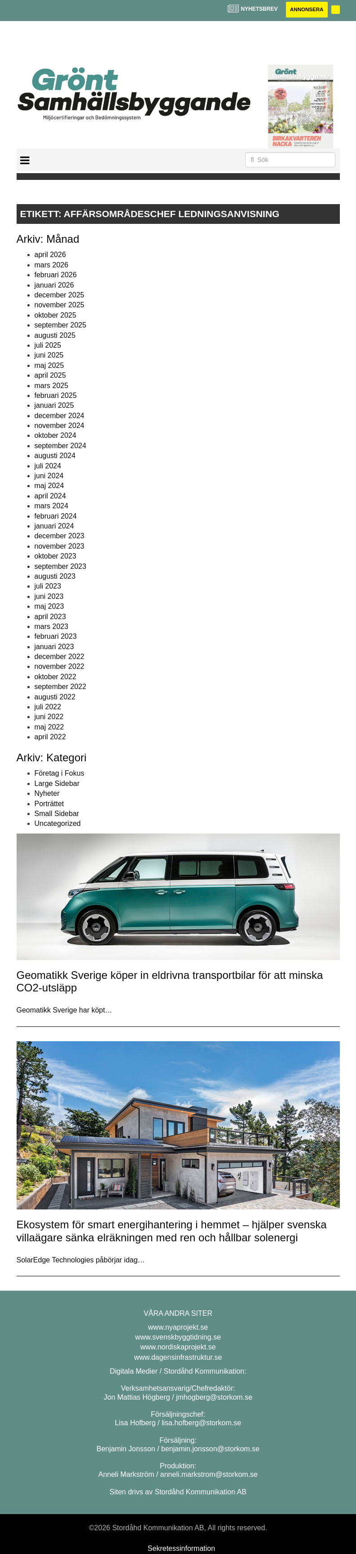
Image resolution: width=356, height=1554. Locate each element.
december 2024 (59, 415)
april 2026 (50, 255)
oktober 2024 (55, 436)
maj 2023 (49, 607)
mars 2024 (52, 506)
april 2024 (50, 496)
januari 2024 (54, 526)
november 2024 (59, 426)
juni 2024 (49, 476)
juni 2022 (49, 717)
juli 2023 (48, 586)
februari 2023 (56, 637)
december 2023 (59, 536)
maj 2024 (49, 486)
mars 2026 (52, 265)
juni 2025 (49, 355)
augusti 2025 (55, 335)
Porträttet (49, 804)
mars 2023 (52, 627)
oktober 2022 (55, 677)
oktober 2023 (55, 556)
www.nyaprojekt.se (178, 1327)
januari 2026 (54, 285)
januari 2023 (54, 646)
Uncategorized (58, 824)
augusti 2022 (55, 697)
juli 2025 (48, 345)
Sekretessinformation (181, 1549)
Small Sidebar (57, 814)
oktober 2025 (55, 315)
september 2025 (61, 325)
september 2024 (61, 446)
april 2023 (50, 616)
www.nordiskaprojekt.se (177, 1347)
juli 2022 (48, 707)
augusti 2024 (55, 456)
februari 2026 (56, 275)
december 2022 (59, 657)
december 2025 (59, 295)
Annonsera (305, 10)
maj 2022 (49, 727)
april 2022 (50, 737)
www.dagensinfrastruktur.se (178, 1357)
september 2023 (61, 566)
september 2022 (61, 687)
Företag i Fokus (59, 773)
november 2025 (59, 305)
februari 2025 (56, 396)
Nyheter (47, 794)
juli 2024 (48, 466)
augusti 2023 (55, 577)
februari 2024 (56, 516)
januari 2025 (54, 406)
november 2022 (59, 667)
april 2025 (50, 376)
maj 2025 (49, 365)
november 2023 (59, 546)
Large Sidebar (57, 783)
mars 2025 (52, 385)
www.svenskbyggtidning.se (178, 1337)
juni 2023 (49, 596)
